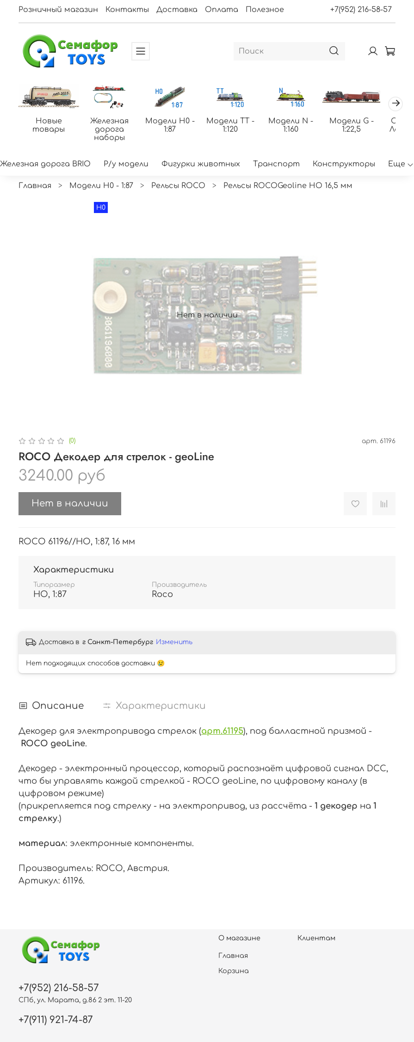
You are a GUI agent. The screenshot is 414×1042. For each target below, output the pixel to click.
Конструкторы (344, 165)
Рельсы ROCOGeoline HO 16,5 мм (287, 187)
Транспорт (276, 165)
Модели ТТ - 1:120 (238, 125)
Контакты (127, 10)
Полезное (265, 10)
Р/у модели (126, 165)
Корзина (233, 971)
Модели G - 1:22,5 (364, 125)
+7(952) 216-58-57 (361, 10)
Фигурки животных (200, 165)
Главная (35, 187)
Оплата (221, 10)
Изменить (174, 643)
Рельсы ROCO (178, 187)
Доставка (177, 10)
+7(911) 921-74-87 (56, 1020)
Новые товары (49, 121)
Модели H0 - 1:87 (175, 125)
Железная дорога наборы (112, 125)
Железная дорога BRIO (45, 165)
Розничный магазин (58, 10)
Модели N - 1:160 (301, 121)
